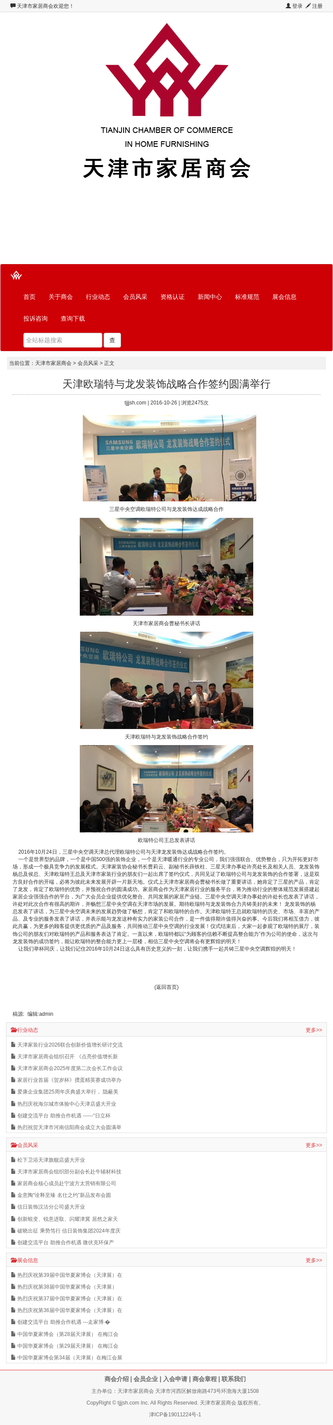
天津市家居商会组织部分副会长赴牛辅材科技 (66, 1172)
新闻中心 (210, 296)
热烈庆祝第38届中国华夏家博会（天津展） (64, 1287)
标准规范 (247, 296)
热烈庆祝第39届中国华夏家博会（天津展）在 (66, 1275)
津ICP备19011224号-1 (175, 1415)
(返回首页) (166, 987)
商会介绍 (116, 1378)
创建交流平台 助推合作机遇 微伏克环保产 (62, 1242)
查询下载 (73, 318)
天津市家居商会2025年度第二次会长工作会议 (67, 1068)
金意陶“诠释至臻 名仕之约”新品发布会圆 (61, 1195)
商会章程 (205, 1378)
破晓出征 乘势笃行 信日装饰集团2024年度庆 (66, 1231)
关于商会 (61, 296)
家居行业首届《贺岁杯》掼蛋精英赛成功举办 (66, 1080)
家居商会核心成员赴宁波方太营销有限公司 (63, 1183)
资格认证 (172, 296)
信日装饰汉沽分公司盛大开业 (48, 1207)
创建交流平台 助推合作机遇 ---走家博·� (60, 1322)
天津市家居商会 (35, 6)
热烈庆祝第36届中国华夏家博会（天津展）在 (66, 1310)
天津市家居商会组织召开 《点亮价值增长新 (64, 1057)
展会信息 (284, 296)
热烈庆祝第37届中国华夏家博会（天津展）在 (66, 1299)
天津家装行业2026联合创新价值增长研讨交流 (67, 1045)
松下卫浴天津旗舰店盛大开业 (48, 1160)
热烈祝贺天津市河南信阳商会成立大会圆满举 (66, 1127)
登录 (294, 6)
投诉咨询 (35, 318)
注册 (314, 6)
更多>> (314, 1030)
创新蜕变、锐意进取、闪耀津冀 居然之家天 (64, 1219)
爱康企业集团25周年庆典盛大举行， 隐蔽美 (64, 1092)
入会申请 (175, 1378)
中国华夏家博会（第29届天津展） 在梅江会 (64, 1346)
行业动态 (98, 296)
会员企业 (146, 1378)
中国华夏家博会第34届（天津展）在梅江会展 (66, 1358)
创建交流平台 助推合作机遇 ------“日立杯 (61, 1116)
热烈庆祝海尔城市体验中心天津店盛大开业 (63, 1104)
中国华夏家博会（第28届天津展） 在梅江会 (64, 1334)
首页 (29, 296)
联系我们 (234, 1378)
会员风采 (135, 296)
